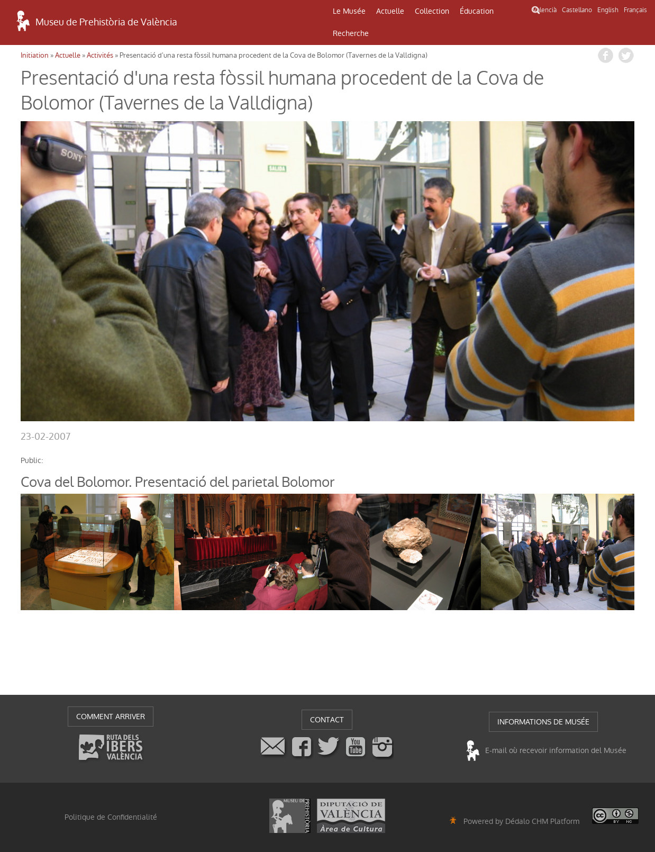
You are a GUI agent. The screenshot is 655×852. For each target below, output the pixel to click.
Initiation (35, 55)
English (607, 10)
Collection (432, 11)
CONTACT (327, 719)
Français (635, 10)
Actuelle (390, 11)
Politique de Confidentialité (111, 817)
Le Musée (349, 11)
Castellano (577, 10)
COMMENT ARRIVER (110, 716)
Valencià (545, 10)
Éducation (477, 11)
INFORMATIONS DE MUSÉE (543, 722)
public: (32, 460)
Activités (100, 55)
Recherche (351, 33)
